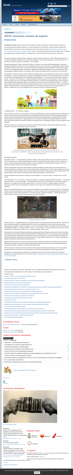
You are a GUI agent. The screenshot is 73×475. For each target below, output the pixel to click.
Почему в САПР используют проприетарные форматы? (19, 351)
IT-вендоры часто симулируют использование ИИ (16, 284)
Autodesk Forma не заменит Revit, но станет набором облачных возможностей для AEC (26, 304)
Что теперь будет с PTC (10, 300)
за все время (13, 340)
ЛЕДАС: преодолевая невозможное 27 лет (12, 444)
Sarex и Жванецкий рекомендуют (11, 324)
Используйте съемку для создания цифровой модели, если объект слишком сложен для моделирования (31, 313)
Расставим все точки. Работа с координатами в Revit (18, 344)
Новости (5, 24)
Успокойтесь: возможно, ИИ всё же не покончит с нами (18, 297)
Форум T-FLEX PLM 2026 (9, 330)
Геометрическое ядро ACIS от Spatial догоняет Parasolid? (18, 315)
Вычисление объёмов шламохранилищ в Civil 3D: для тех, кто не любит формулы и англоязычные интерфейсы (33, 357)
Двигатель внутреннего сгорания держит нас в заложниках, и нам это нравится (24, 308)
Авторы (17, 24)
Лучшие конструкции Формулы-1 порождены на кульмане (19, 295)
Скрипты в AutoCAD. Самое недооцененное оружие (18, 355)
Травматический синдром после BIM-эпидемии (17, 346)
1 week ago (20, 438)
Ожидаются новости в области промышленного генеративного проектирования (24, 280)
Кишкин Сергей (6, 428)
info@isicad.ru (42, 456)
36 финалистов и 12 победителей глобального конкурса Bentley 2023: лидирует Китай (26, 293)
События (23, 24)
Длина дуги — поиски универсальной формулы (17, 342)
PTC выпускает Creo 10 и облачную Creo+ (15, 306)
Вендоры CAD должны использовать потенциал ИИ (17, 282)
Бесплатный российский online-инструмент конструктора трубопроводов (23, 362)
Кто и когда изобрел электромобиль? (13, 317)
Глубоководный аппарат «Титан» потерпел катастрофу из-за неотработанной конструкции (27, 302)
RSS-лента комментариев (9, 424)
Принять (37, 472)
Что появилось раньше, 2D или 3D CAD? (14, 278)
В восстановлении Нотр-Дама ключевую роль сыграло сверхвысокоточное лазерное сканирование (29, 310)
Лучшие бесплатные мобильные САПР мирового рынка (19, 349)
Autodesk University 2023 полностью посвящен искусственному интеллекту (23, 291)
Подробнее (5, 462)
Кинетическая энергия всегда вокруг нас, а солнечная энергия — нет (21, 289)
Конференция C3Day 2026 (10, 332)
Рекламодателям (32, 24)
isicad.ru (43, 453)
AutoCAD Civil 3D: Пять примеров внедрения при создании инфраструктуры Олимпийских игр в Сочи (30, 353)
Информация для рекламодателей (10, 464)
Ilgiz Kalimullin (5, 441)
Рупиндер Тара (10, 40)
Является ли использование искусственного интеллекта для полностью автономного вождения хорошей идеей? (32, 287)
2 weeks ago (17, 456)
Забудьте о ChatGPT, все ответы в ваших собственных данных (20, 276)
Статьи (11, 24)
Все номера (6, 378)
